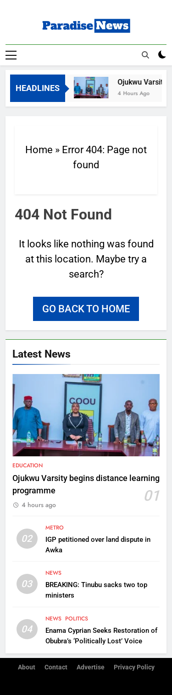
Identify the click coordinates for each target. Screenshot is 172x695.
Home (39, 149)
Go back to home (86, 309)
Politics (76, 619)
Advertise (91, 667)
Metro (54, 528)
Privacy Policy (134, 667)
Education (27, 465)
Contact (55, 667)
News (53, 573)
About (26, 667)
